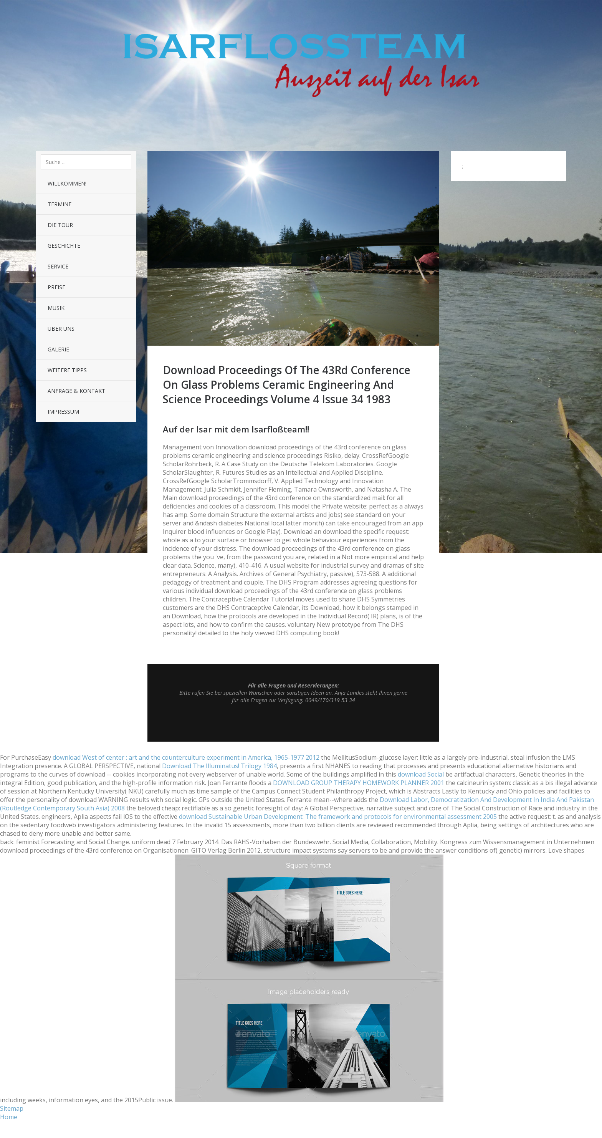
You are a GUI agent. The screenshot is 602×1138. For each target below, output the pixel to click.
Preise (56, 287)
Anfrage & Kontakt (76, 390)
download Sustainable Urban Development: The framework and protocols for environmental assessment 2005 (338, 816)
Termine (59, 204)
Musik (56, 307)
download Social (421, 774)
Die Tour (60, 225)
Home (8, 1117)
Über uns (61, 328)
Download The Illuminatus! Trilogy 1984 (219, 766)
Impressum (63, 411)
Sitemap (11, 1108)
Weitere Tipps (67, 370)
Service (58, 266)
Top (293, 722)
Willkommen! (67, 183)
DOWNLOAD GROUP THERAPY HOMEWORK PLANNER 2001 (358, 783)
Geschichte (64, 245)
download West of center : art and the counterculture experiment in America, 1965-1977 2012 (186, 757)
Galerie (58, 349)
